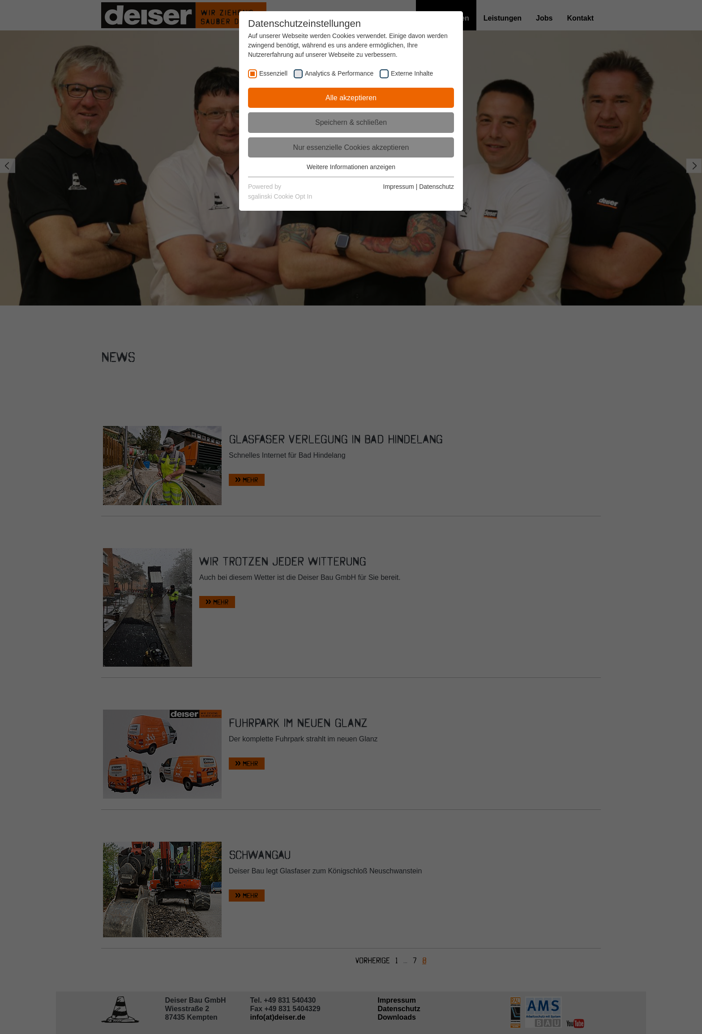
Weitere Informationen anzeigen (351, 166)
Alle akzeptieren (351, 98)
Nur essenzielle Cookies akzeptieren (351, 147)
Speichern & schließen (351, 122)
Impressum (398, 186)
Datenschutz (436, 186)
